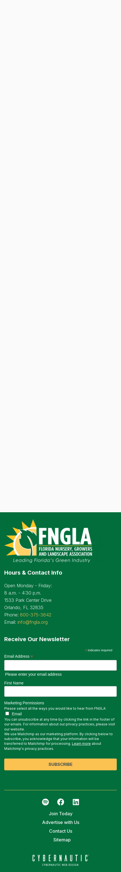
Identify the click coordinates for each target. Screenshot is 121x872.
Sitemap (62, 839)
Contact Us (60, 831)
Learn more (81, 743)
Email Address (18, 656)
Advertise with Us (60, 822)
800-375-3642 (35, 615)
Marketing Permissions (24, 703)
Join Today (60, 813)
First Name (13, 683)
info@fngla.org (32, 622)
